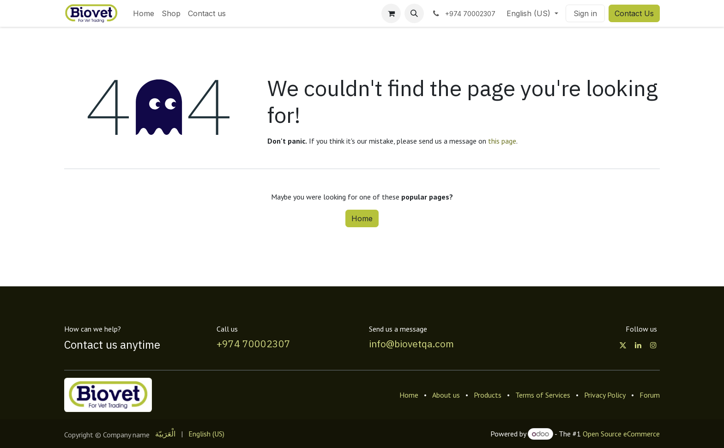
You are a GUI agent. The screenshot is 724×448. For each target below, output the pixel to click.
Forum (650, 395)
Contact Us (634, 13)
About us (446, 395)
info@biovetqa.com (411, 343)
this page (502, 140)
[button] (414, 13)
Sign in (585, 13)
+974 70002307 (253, 343)
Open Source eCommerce (621, 433)
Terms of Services (542, 395)
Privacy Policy (605, 395)
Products (487, 395)
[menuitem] (143, 13)
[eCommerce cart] (391, 13)
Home (362, 218)
